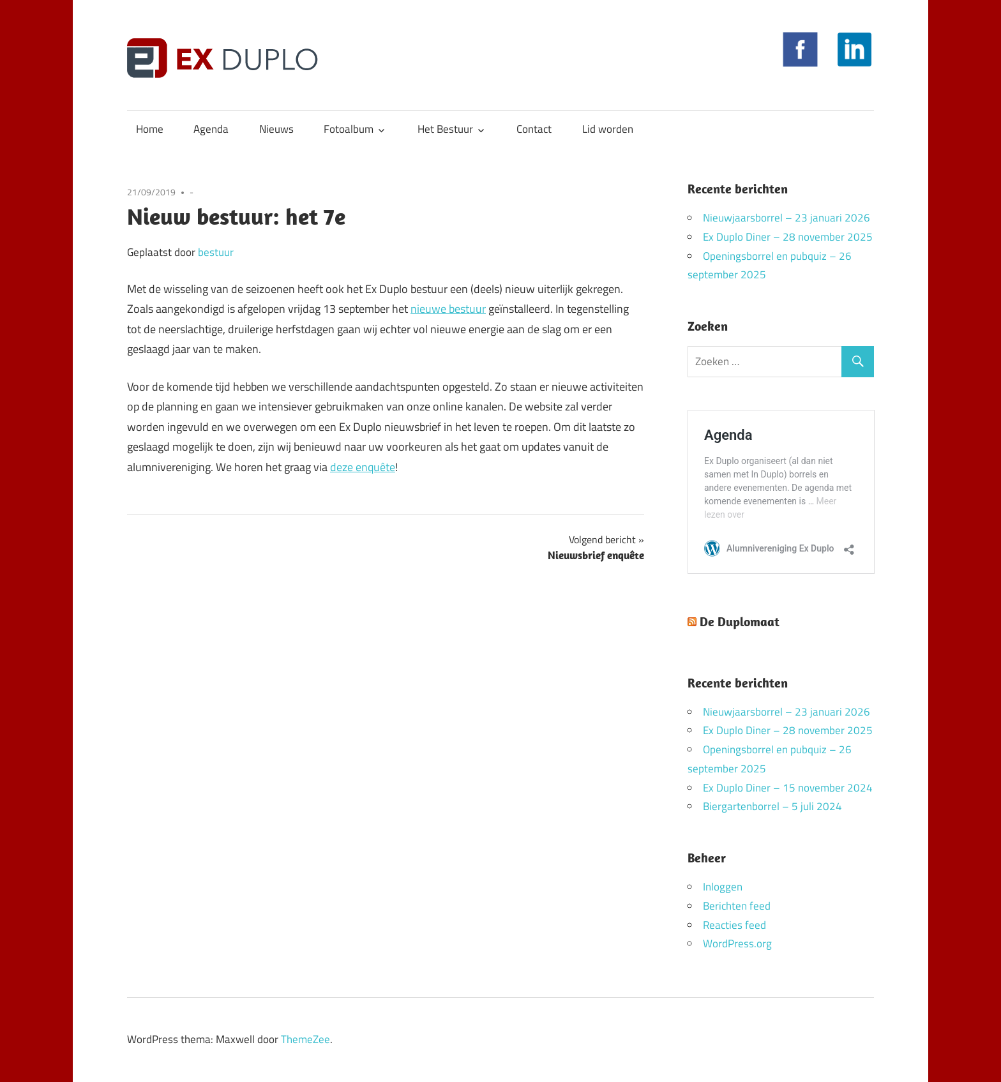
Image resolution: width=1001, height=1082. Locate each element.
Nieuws (276, 129)
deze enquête (362, 467)
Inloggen (722, 886)
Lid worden (607, 129)
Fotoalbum (348, 129)
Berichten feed (737, 906)
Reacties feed (734, 925)
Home (149, 129)
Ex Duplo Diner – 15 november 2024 (788, 787)
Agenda (211, 129)
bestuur (216, 252)
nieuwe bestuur (448, 308)
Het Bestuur (445, 129)
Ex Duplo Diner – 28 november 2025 (788, 237)
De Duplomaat (739, 621)
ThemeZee (305, 1039)
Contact (534, 129)
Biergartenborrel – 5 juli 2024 (772, 806)
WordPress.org (737, 943)
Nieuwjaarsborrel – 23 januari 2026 (786, 217)
